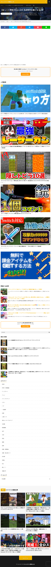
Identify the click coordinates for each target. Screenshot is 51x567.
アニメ (3, 395)
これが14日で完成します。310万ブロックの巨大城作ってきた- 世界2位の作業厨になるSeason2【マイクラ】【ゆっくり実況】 (12, 550)
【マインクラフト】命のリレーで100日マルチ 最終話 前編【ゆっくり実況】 (25, 289)
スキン (3, 402)
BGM (3, 384)
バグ (3, 405)
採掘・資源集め (5, 449)
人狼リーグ (4, 416)
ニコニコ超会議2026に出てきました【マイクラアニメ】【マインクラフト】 (24, 340)
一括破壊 (4, 409)
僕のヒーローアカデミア (7, 420)
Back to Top (25, 558)
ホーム (2, 5)
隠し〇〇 (3, 182)
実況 (10, 13)
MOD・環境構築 (5, 387)
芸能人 (3, 460)
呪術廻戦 (4, 427)
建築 (3, 442)
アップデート (5, 391)
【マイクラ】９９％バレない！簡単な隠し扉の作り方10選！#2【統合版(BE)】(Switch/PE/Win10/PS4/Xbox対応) (25, 180)
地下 (3, 431)
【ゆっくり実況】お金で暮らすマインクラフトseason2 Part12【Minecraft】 (37, 549)
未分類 (3, 456)
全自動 (3, 424)
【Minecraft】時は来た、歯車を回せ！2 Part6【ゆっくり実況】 (37, 529)
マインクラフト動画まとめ (29, 564)
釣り (3, 463)
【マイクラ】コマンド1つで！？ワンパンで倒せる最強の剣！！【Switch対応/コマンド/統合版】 (21, 246)
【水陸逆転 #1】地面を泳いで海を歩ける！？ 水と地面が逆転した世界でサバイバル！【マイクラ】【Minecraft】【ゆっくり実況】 (38, 509)
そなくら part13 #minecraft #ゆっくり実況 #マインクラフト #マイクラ (23, 355)
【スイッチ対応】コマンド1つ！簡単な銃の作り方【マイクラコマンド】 (16, 213)
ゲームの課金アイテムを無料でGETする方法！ (15, 5)
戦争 (3, 445)
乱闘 (3, 413)
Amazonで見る (25, 74)
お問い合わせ (28, 5)
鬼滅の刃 (4, 470)
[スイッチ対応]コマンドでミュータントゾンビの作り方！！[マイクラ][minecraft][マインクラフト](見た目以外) (24, 113)
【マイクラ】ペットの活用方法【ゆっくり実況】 (12, 529)
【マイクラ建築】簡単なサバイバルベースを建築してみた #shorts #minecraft (24, 363)
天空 (3, 434)
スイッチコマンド (5, 115)
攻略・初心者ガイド (6, 452)
